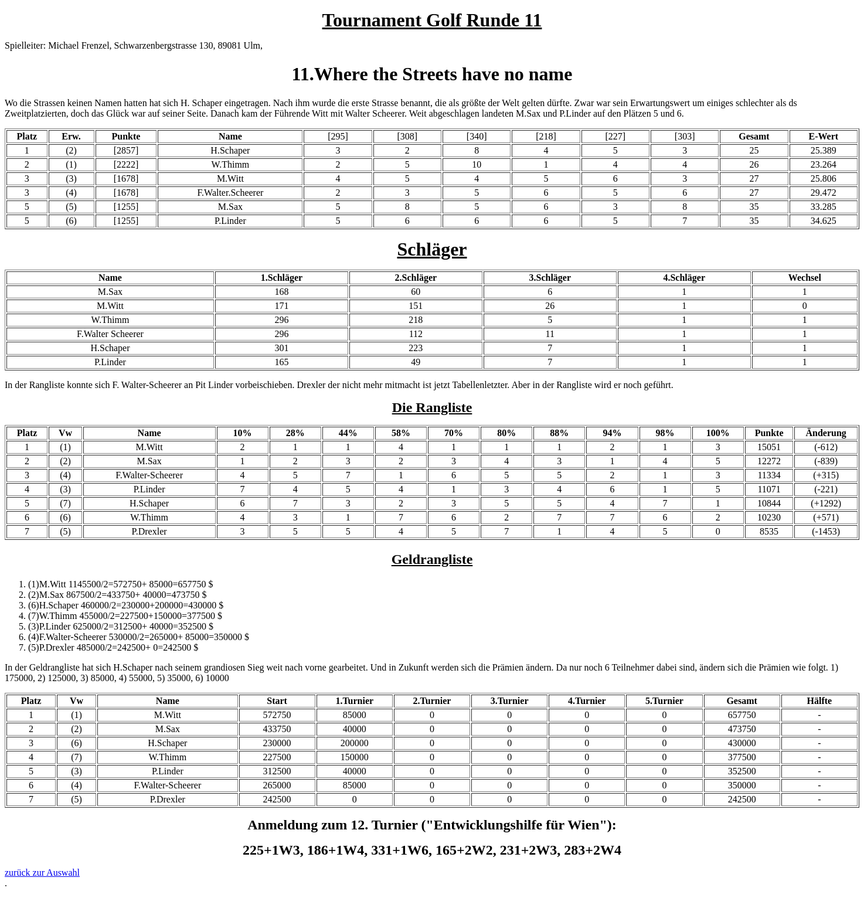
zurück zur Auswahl (42, 872)
